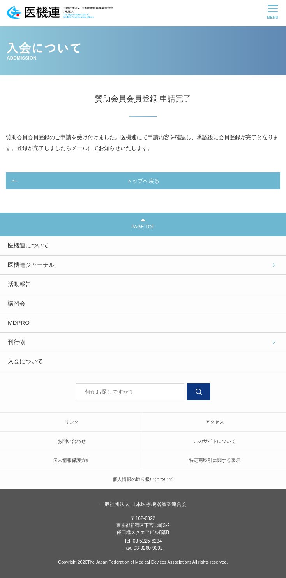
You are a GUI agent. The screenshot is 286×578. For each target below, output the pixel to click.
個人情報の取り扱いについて (143, 479)
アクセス (214, 422)
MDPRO (19, 322)
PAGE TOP (143, 224)
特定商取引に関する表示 (214, 460)
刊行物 (16, 342)
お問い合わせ (72, 441)
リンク (72, 422)
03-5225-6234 (147, 541)
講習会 (16, 303)
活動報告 (19, 284)
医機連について (28, 245)
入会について (25, 361)
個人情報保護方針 (71, 460)
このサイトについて (215, 441)
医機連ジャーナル (31, 265)
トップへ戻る (143, 181)
